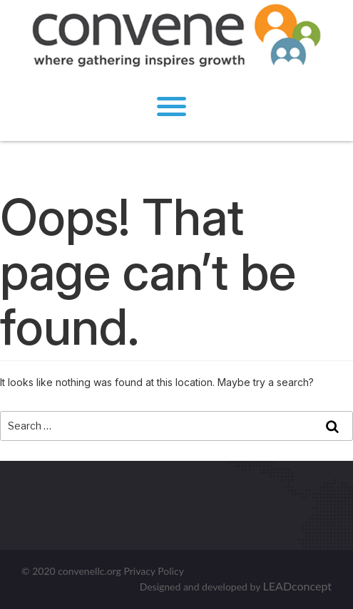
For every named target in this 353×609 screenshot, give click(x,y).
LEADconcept (297, 586)
